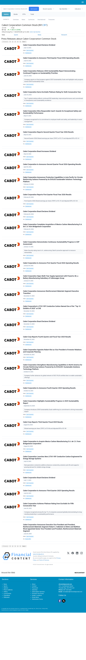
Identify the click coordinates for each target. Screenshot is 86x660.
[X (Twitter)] (68, 603)
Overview (16, 19)
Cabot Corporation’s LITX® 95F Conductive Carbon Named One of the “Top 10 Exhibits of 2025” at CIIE (52, 332)
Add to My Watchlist (35, 32)
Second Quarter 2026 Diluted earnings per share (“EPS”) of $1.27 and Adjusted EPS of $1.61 (52, 146)
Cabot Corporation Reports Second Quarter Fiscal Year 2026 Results (48, 139)
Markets (6, 14)
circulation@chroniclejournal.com (72, 639)
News (23, 19)
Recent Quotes (47, 9)
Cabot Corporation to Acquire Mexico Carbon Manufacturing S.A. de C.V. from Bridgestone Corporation (52, 481)
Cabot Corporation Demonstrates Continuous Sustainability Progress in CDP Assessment (51, 262)
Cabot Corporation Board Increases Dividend (39, 161)
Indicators (78, 9)
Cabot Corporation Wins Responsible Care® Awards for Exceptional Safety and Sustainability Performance (52, 118)
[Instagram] (81, 603)
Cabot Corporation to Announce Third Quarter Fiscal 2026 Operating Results (51, 60)
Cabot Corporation (30, 51)
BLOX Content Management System (13, 657)
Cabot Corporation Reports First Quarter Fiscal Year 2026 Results (47, 209)
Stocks (16, 14)
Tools (32, 14)
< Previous (5, 41)
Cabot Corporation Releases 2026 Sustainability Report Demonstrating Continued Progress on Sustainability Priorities (49, 75)
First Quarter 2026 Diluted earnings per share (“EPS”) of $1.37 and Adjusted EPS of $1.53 (51, 215)
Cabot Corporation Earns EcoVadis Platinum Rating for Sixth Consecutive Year (52, 97)
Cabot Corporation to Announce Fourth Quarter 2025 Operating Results (49, 421)
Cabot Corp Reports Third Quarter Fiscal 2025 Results (43, 458)
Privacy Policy (45, 655)
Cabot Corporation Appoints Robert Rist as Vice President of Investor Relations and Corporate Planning (52, 381)
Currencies (31, 19)
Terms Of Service (44, 607)
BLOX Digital (25, 657)
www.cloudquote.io (38, 601)
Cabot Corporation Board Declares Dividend (39, 45)
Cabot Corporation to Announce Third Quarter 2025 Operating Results (49, 533)
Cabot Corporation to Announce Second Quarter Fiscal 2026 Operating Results (52, 176)
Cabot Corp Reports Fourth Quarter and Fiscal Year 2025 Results (47, 366)
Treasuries (51, 19)
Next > (24, 41)
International (41, 19)
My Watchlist (63, 9)
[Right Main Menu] (83, 2)
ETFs (23, 14)
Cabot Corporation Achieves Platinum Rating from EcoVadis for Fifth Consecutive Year (48, 548)
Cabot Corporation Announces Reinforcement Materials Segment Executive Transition (51, 316)
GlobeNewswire (29, 53)
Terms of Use (38, 655)
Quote (16, 35)
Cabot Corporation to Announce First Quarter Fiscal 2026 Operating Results (51, 284)
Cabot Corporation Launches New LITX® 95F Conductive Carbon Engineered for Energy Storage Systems (52, 497)
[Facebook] (73, 603)
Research (64, 35)
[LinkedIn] (77, 603)
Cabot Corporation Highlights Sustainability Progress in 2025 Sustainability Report (51, 436)
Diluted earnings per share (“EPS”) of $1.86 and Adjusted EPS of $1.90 (46, 464)
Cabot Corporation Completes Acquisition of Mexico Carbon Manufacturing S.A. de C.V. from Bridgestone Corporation (53, 242)
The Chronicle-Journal (13, 655)
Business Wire (29, 584)
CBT (45, 25)
